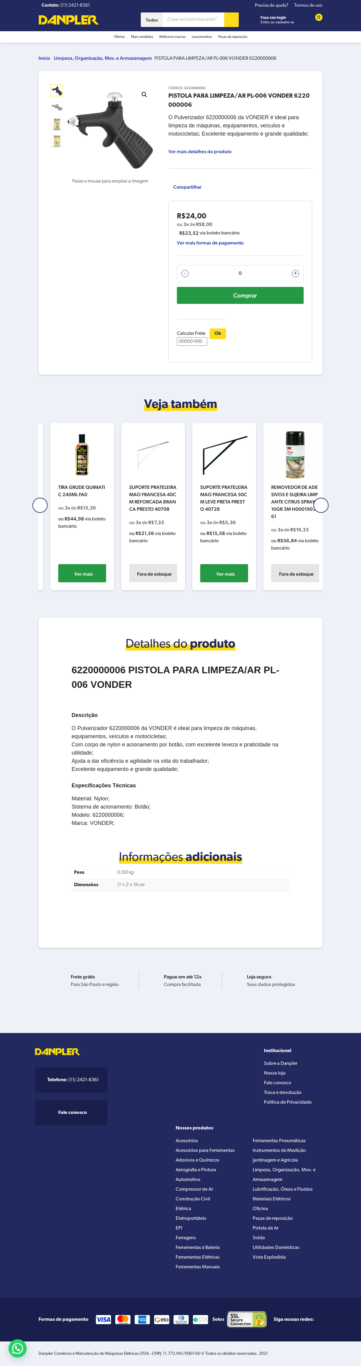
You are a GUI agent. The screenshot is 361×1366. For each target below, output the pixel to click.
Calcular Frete (192, 338)
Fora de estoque (217, 574)
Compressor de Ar (194, 1189)
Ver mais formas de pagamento (210, 243)
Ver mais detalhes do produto (199, 151)
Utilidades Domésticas (276, 1247)
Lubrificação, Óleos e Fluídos (283, 1189)
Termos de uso (308, 5)
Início (44, 58)
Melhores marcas (172, 37)
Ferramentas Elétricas (198, 1257)
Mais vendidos (142, 37)
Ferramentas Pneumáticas (279, 1141)
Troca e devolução (283, 1092)
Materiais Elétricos (272, 1199)
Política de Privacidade (288, 1102)
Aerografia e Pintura (196, 1170)
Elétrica (183, 1208)
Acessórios (187, 1141)
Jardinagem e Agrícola (275, 1160)
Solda (259, 1238)
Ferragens (186, 1238)
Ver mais (75, 574)
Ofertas (119, 37)
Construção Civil (193, 1199)
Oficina (260, 1208)
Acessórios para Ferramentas (205, 1150)
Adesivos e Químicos (197, 1160)
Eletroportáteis (191, 1218)
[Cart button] (314, 20)
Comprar (245, 295)
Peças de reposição (233, 37)
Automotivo (188, 1179)
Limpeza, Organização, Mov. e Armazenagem (103, 58)
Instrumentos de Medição (279, 1150)
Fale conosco (277, 1083)
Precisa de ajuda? (271, 5)
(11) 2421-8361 (73, 1080)
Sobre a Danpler (280, 1063)
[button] (144, 94)
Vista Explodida (269, 1257)
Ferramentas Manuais (198, 1267)
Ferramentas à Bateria (198, 1247)
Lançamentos (202, 37)
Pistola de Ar (265, 1228)
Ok (217, 333)
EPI (179, 1228)
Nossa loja (274, 1073)
